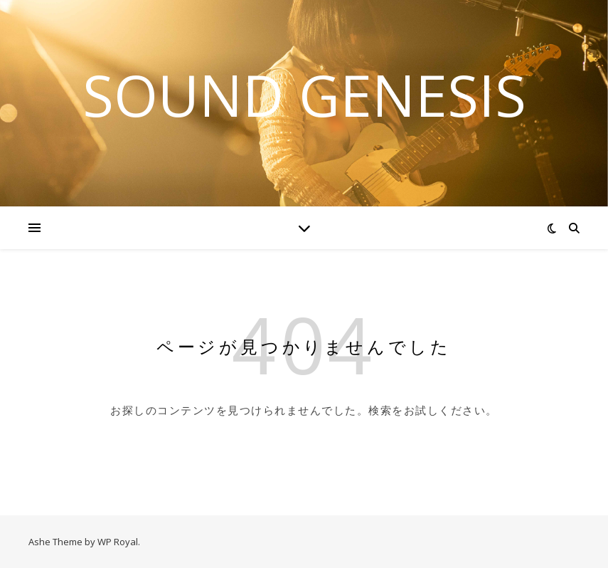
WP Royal (117, 541)
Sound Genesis (304, 94)
